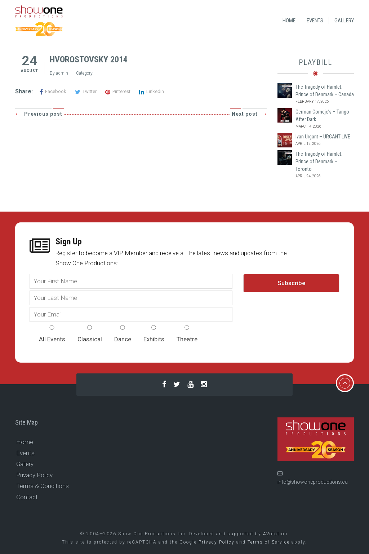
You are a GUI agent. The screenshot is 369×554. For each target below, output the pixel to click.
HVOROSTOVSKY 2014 (89, 59)
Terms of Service (269, 542)
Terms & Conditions (42, 485)
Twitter (86, 91)
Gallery (344, 20)
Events (315, 20)
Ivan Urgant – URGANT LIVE (322, 136)
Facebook (53, 91)
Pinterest (117, 91)
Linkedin (151, 91)
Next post (245, 114)
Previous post (43, 114)
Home (289, 20)
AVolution (275, 533)
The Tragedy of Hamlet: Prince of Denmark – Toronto (318, 161)
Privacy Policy (34, 475)
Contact (27, 497)
